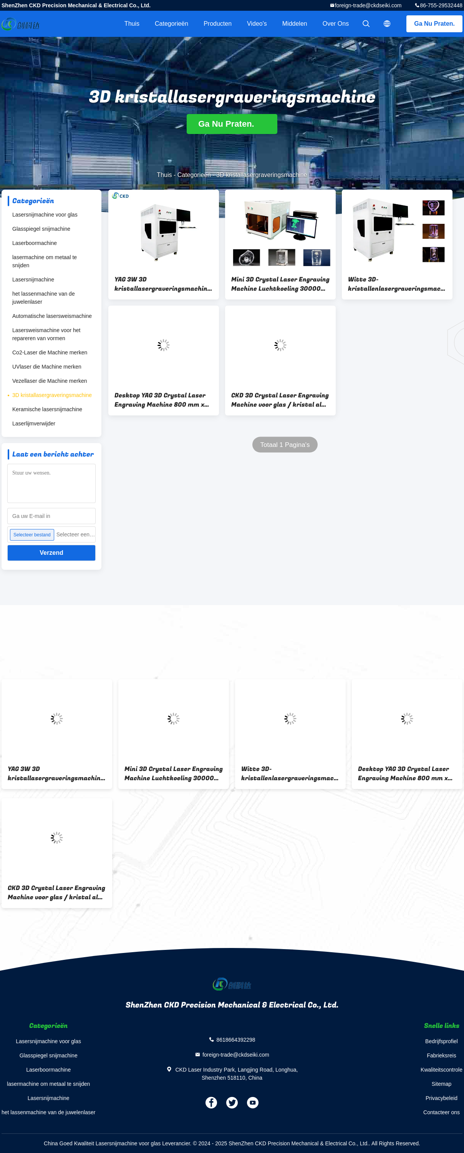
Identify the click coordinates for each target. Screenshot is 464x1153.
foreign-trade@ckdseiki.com (368, 5)
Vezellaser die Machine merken (49, 381)
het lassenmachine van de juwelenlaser (43, 298)
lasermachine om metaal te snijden (44, 261)
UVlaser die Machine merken (46, 367)
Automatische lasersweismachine (52, 316)
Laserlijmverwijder (33, 423)
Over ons (336, 23)
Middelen (294, 23)
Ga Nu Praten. (434, 23)
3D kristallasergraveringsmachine (52, 395)
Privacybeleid (441, 1098)
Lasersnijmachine (33, 279)
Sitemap (441, 1084)
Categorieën (171, 23)
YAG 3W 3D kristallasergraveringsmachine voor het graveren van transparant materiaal (162, 284)
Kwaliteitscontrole (441, 1070)
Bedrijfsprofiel (441, 1041)
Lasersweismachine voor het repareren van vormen (46, 334)
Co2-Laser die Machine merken (49, 352)
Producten (218, 23)
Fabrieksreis (441, 1055)
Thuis (131, 23)
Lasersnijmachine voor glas (45, 215)
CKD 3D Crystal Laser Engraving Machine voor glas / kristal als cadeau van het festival (280, 400)
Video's (257, 23)
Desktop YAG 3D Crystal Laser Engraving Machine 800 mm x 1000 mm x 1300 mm (159, 400)
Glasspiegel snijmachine (41, 229)
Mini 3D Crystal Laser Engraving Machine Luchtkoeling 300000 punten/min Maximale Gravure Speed (280, 284)
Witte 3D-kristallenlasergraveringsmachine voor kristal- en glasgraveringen (397, 284)
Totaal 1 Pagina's (285, 444)
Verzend (51, 552)
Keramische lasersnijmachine (47, 409)
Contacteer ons (441, 1112)
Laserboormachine (34, 243)
